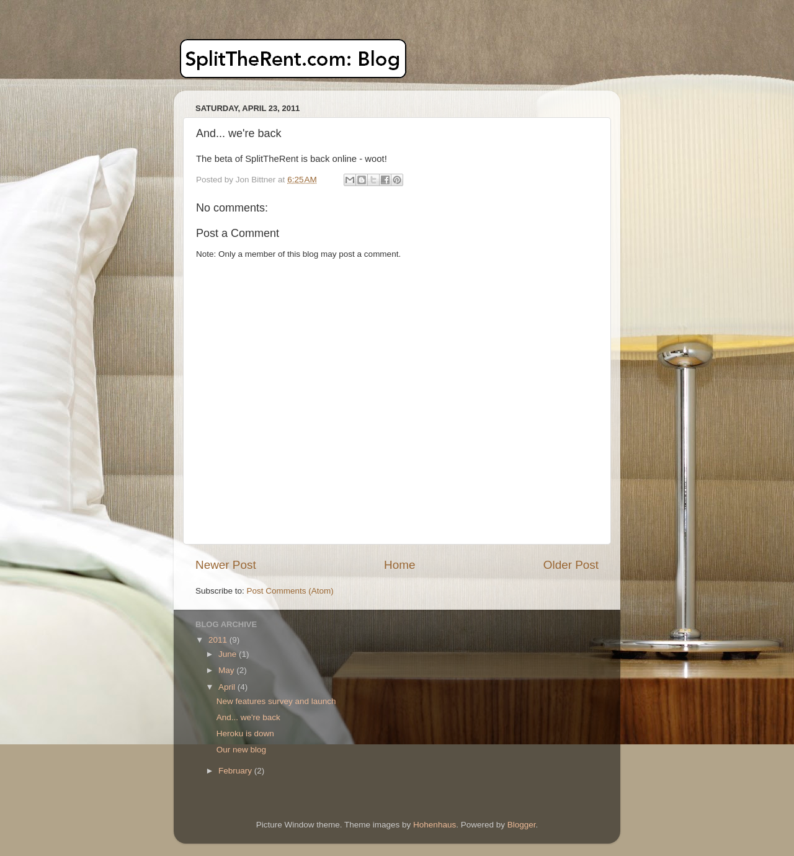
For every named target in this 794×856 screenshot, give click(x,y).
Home (399, 564)
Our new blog (241, 749)
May (227, 670)
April (228, 687)
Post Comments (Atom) (290, 590)
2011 (219, 639)
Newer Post (225, 564)
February (236, 770)
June (228, 654)
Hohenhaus (434, 824)
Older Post (571, 564)
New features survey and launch (276, 701)
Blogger (521, 824)
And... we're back (248, 717)
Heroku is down (245, 733)
